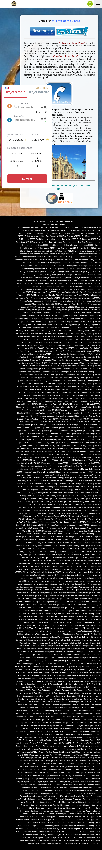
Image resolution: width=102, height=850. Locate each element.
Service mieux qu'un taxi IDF (71, 728)
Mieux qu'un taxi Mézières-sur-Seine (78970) (59, 457)
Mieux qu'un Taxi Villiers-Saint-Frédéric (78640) (60, 569)
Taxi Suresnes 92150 (71, 236)
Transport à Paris (69, 690)
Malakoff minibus (60, 787)
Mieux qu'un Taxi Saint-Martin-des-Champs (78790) (68, 525)
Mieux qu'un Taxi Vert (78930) (82, 557)
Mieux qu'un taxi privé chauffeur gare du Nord (63, 593)
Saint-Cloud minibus (82, 767)
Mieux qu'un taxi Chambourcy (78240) (52, 339)
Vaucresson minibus (56, 770)
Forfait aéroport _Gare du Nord (40, 640)
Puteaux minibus (57, 773)
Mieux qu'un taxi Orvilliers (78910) (44, 487)
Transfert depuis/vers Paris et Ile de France (63, 714)
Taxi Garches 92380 (88, 248)
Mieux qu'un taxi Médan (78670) (46, 448)
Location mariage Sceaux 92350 (31, 286)
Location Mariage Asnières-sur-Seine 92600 (39, 257)
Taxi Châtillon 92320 (88, 239)
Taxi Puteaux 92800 (54, 236)
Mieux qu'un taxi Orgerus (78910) (43, 484)
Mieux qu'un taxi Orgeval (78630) (72, 484)
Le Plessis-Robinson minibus (73, 784)
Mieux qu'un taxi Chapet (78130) (42, 342)
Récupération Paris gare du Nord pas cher (48, 675)
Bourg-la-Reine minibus (90, 781)
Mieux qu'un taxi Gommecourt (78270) (78, 392)
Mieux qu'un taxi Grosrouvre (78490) (39, 398)
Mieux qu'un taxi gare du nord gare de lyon (41, 602)
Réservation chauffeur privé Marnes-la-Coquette (80, 793)
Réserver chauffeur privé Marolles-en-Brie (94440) (79, 832)
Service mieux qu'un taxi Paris (42, 720)
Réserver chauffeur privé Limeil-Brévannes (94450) (38, 826)
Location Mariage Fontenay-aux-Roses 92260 (60, 280)
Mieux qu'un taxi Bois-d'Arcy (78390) (51, 319)
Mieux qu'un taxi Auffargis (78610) (66, 301)
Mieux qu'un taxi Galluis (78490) (73, 384)
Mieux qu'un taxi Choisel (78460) (31, 348)
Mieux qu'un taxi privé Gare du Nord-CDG (48, 622)
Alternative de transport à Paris (35, 722)
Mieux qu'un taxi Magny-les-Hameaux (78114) (46, 434)
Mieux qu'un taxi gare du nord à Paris (74, 608)
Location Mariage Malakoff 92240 (71, 275)
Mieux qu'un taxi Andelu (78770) (76, 295)
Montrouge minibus (29, 787)
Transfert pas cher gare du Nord (36, 666)
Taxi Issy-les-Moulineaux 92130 (37, 233)
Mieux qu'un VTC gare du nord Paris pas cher (43, 634)
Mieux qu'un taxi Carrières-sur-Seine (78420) (61, 336)
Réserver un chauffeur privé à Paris (62, 717)
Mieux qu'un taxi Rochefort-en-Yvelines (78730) (67, 504)
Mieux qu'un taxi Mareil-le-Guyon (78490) (45, 440)
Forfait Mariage (70, 254)
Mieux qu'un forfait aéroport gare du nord (83, 622)
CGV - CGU (44, 224)
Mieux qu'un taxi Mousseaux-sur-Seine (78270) (75, 472)
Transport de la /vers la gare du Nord (63, 664)
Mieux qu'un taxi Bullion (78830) (73, 333)
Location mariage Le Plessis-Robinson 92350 (81, 283)
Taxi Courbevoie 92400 (56, 230)
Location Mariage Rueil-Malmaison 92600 (75, 257)
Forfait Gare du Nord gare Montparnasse (52, 637)
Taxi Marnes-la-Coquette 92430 (87, 251)
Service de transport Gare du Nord (63, 649)
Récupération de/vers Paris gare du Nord (32, 672)
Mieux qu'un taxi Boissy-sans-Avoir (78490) (68, 322)
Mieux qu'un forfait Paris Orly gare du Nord (34, 625)
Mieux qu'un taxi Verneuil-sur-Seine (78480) (41, 555)
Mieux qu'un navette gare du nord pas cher (64, 628)
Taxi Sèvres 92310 (57, 245)
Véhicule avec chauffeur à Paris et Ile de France (47, 702)
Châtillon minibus (45, 787)
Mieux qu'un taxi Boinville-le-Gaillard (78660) (46, 316)
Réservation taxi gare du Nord (37, 681)
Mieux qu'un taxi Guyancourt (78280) (79, 401)
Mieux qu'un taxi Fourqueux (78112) (61, 389)
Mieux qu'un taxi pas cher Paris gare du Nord (71, 625)
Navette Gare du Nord (79, 637)
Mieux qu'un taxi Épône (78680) (87, 372)
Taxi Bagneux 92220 (27, 239)
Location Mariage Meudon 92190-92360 (56, 266)
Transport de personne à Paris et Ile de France (70, 705)
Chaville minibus (47, 767)
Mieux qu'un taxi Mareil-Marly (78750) (79, 440)
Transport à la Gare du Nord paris (74, 643)
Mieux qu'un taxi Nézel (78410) (76, 478)
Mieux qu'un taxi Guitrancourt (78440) (48, 401)
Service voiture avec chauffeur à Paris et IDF (82, 740)
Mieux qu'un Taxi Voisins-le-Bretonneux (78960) (42, 572)
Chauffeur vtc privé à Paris (40, 725)
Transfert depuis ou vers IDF (88, 734)
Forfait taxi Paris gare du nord (46, 687)
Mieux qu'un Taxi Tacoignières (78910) (70, 540)
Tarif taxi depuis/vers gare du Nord (35, 684)
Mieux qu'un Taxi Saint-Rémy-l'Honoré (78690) (51, 534)
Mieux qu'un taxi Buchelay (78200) (45, 333)
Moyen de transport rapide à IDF (30, 737)
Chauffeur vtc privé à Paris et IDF (86, 743)
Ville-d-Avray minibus (64, 767)
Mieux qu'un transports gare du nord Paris (66, 616)
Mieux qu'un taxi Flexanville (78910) (34, 375)
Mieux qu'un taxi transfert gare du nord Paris (68, 584)
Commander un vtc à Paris (33, 696)
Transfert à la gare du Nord (42, 661)
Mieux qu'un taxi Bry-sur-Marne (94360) (45, 755)
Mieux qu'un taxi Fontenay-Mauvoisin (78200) (44, 381)
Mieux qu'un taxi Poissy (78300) (63, 493)
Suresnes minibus (42, 773)
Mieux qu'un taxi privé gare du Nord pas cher (57, 578)
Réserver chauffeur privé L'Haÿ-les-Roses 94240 (80, 829)
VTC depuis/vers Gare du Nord (35, 649)
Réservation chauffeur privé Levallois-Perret (82, 814)
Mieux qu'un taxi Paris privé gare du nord (40, 581)
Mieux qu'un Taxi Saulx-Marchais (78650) (33, 537)
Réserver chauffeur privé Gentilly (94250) (35, 817)
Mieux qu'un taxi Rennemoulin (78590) (73, 501)
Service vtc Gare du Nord (40, 646)
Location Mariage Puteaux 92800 (79, 269)
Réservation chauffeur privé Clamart (74, 805)
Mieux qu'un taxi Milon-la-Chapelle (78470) (77, 460)
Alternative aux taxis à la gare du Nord (65, 652)
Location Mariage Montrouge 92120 (55, 272)
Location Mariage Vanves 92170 (79, 277)
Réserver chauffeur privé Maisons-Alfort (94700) (80, 826)
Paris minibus (50, 781)
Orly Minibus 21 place (35, 781)
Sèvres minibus (40, 770)
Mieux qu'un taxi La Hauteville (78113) (61, 407)
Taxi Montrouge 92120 (91, 236)
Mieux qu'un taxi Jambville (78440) (72, 413)
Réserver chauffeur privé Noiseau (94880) (83, 834)
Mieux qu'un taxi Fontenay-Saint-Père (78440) (40, 384)
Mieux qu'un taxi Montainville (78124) (36, 466)
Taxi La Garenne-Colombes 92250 (63, 242)
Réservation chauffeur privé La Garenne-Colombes (42, 814)
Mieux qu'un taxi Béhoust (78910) (75, 310)
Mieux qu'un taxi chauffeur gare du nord (73, 596)
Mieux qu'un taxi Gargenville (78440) (54, 404)
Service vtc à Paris (84, 690)
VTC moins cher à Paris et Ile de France (60, 708)
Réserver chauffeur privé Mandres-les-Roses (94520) (37, 829)
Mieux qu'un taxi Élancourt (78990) (47, 369)
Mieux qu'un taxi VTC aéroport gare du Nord (61, 611)
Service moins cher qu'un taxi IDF (86, 731)
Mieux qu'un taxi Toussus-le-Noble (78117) (44, 549)
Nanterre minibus (72, 770)
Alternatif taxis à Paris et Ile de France (31, 717)
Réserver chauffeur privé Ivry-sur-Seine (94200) (72, 817)
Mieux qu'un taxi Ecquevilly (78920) (71, 366)
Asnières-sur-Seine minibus (48, 778)
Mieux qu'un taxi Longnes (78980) (80, 428)
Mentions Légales (58, 224)
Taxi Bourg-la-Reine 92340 (67, 248)
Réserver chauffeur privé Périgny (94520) (36, 840)
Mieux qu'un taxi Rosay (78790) (81, 507)
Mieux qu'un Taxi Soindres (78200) (86, 534)
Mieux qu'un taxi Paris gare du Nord (79, 587)
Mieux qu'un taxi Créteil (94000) (43, 764)
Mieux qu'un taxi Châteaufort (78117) (71, 342)
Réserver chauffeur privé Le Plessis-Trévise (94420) (37, 832)
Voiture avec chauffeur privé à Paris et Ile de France (56, 711)
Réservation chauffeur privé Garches (50, 808)
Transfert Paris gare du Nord (35, 669)
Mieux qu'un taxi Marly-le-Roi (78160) (65, 443)
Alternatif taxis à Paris (91, 714)
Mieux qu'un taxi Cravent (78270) (55, 357)
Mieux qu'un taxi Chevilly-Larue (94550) (61, 761)
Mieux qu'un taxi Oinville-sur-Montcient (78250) (59, 481)
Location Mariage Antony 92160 (87, 260)
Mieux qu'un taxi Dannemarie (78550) (64, 363)
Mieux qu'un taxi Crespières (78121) (85, 357)
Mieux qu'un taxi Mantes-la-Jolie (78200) (36, 437)
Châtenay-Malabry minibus (68, 781)
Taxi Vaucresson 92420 (42, 251)
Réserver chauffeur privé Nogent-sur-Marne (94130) (43, 834)
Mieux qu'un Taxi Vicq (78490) (59, 560)
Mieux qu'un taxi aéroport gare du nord (42, 608)
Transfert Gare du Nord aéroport (67, 640)
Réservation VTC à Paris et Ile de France (83, 696)
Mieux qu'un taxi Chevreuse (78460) (60, 348)
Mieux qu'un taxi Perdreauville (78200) (56, 490)
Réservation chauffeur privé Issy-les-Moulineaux (39, 811)
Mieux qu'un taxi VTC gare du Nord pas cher (60, 599)
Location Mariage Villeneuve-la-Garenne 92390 (42, 283)
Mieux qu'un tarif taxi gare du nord (51, 613)
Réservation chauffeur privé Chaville (44, 805)
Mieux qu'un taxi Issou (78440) (44, 413)
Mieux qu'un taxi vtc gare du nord (42, 596)
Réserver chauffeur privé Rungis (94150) (82, 843)
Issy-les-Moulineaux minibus (41, 790)
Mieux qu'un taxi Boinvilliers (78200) (79, 316)
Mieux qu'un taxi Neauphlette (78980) (48, 478)
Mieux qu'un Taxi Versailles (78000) (54, 557)
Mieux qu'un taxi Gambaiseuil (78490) (47, 387)
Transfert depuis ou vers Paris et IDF (30, 746)
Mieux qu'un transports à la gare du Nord (56, 631)
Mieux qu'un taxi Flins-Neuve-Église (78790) (68, 375)
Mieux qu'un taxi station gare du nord (74, 602)
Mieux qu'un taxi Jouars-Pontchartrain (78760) (55, 416)
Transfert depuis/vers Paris (33, 714)
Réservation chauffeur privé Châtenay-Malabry (58, 802)
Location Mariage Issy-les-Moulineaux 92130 (74, 263)
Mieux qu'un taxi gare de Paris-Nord (71, 575)
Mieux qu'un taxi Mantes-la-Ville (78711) (70, 437)
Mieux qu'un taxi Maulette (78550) (41, 445)
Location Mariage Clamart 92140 (86, 266)
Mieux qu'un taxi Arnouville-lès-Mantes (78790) (81, 298)
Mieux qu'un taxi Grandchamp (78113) (63, 395)
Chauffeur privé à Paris (48, 693)
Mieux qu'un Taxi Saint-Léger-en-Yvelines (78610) (66, 522)
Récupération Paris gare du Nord (61, 669)
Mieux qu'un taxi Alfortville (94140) (80, 749)
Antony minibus (67, 778)
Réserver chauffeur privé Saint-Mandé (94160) (73, 840)
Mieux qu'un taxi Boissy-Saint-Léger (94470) (57, 752)
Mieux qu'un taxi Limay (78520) (38, 425)
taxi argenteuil (58, 269)
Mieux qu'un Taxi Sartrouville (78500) (57, 531)
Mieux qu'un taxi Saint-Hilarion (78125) (41, 519)
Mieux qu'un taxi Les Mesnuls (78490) (71, 454)
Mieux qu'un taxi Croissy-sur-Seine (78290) (33, 360)
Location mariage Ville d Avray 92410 (70, 289)
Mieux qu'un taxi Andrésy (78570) (47, 298)
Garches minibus (87, 770)
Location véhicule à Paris (69, 693)
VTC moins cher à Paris (55, 696)
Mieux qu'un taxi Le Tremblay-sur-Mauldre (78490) (52, 552)
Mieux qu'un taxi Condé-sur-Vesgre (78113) (33, 354)
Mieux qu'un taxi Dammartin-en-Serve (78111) (70, 360)
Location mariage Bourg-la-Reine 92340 (62, 286)
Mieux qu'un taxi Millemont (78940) (44, 460)
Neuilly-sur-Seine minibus (76, 776)
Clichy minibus (30, 778)
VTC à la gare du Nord (40, 652)
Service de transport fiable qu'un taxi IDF (37, 734)
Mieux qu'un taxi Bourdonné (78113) (61, 328)
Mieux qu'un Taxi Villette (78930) (73, 566)
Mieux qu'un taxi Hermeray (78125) (44, 410)
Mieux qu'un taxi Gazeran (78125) (48, 392)
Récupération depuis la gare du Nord (32, 664)
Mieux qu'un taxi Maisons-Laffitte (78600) (83, 434)
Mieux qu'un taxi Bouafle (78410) (32, 328)
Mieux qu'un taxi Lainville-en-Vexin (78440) (54, 422)
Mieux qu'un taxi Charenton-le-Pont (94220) (68, 758)
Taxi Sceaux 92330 (47, 248)
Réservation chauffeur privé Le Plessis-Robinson (80, 811)
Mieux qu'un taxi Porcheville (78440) (41, 496)
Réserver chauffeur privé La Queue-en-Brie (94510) (71, 820)
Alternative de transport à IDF (59, 731)
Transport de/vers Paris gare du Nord (66, 672)
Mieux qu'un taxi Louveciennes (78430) (60, 431)
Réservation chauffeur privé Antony (45, 793)
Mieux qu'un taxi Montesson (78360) (51, 469)
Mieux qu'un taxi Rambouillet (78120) (41, 501)
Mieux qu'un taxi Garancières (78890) (79, 387)
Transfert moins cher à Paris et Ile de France (36, 699)
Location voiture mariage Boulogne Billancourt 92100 (41, 254)
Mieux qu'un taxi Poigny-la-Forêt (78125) (32, 493)
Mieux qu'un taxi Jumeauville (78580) (74, 419)
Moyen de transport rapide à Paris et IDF (63, 746)
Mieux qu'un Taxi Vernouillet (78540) (74, 555)
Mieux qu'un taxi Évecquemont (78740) (78, 369)
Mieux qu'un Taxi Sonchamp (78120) (38, 540)
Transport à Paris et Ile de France (68, 699)
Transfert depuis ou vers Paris (64, 725)
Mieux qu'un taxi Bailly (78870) (44, 304)
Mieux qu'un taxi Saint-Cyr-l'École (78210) (51, 513)
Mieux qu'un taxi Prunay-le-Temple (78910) (61, 499)
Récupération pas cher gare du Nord (65, 666)
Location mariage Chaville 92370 (40, 289)
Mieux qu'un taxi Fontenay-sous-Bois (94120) (76, 764)
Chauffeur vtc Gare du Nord (63, 646)
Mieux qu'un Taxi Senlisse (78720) (64, 537)
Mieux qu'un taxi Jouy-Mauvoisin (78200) (41, 419)
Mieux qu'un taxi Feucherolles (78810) (57, 372)
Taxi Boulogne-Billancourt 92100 (30, 227)
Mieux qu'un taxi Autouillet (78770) (72, 304)
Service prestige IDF (38, 731)
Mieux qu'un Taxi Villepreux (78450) (43, 566)
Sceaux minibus (60, 790)
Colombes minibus (73, 773)
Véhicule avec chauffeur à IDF (57, 737)
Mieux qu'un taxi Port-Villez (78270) (71, 496)
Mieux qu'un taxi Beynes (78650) (56, 313)
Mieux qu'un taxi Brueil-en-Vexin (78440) (73, 331)
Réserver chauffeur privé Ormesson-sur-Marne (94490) (77, 837)
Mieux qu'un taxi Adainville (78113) (72, 292)
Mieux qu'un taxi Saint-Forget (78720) (84, 513)
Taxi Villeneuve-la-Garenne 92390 (79, 245)
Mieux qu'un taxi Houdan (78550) (72, 410)
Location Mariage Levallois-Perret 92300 (38, 263)
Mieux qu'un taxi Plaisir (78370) (86, 490)
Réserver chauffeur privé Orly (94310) (38, 837)
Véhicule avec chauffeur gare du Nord (40, 658)
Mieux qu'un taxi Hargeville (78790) (30, 407)
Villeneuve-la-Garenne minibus (80, 790)
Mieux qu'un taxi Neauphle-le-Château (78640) (58, 475)
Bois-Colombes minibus (37, 776)
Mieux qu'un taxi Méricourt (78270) (45, 451)
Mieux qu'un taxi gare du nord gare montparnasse (52, 605)
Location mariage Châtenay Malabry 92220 (39, 275)
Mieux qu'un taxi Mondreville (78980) (85, 463)
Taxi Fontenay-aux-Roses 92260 (35, 245)
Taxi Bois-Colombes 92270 (89, 242)
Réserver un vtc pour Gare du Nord (46, 643)
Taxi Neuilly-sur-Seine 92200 (78, 230)
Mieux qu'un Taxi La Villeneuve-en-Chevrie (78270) (53, 563)
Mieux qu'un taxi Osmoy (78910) (73, 487)
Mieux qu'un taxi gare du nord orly (80, 613)
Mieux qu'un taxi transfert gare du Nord (78, 572)
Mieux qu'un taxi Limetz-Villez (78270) (67, 425)
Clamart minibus (93, 784)
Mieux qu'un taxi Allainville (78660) (48, 295)
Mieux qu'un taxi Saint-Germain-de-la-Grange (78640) (45, 516)
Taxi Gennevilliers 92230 (34, 236)
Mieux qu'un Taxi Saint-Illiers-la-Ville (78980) (76, 519)
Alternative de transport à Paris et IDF (56, 743)
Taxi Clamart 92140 (75, 233)
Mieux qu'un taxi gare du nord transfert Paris (76, 581)
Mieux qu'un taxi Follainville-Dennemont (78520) (59, 378)
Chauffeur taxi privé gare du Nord (70, 658)
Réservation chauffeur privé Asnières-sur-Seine (39, 796)
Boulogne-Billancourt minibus (80, 787)
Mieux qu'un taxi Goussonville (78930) (70, 398)
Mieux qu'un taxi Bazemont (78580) (46, 310)
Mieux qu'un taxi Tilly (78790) (74, 549)
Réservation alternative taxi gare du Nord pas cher (79, 687)
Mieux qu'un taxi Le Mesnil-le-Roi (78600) (77, 451)
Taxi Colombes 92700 (71, 227)
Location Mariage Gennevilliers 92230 (36, 269)
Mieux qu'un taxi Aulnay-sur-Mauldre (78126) (56, 307)
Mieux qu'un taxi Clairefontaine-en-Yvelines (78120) (48, 351)
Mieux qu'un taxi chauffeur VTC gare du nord (68, 590)
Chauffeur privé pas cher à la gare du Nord (42, 655)
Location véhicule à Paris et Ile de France (33, 705)
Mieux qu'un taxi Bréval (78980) (42, 331)
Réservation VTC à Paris (26, 690)
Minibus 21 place (81, 778)
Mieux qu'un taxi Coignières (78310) (85, 351)
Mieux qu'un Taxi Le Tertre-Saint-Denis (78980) (67, 543)
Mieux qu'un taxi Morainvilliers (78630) (39, 472)
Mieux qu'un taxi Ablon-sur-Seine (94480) (48, 749)
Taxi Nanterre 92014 (53, 227)
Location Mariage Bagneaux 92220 (85, 272)
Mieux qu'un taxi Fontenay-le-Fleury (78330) (82, 381)
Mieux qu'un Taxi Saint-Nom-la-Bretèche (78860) (66, 528)
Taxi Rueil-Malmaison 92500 (33, 230)
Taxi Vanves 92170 (39, 242)
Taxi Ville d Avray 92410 (63, 251)
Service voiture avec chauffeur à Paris (71, 720)
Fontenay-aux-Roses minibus (48, 784)
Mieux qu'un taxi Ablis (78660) (44, 292)
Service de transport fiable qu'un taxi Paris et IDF (42, 740)
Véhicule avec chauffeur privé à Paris (43, 728)
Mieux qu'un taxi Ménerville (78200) (74, 448)
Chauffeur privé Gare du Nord (75, 634)
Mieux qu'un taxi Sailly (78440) (59, 510)
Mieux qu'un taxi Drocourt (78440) (42, 366)
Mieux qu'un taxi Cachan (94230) (76, 755)
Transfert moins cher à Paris (49, 690)
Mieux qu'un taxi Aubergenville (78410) (35, 301)
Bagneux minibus (28, 784)
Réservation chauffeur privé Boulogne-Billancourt (61, 799)
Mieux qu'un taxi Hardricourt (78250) (85, 404)
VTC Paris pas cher (86, 708)
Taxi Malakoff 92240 (70, 239)
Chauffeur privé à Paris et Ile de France (84, 702)
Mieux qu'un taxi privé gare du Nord (49, 587)
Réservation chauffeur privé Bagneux (74, 796)
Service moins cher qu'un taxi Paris (64, 722)
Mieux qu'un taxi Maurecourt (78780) (71, 445)
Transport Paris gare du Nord (88, 669)
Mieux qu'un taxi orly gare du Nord (52, 619)
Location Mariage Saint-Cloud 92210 (50, 277)
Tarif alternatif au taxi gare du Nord (32, 678)
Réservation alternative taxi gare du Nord (83, 675)
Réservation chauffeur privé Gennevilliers (83, 808)
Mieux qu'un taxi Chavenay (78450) (85, 345)
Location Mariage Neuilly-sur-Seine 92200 (56, 260)
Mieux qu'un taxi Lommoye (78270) (51, 428)
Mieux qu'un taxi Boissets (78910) (80, 319)
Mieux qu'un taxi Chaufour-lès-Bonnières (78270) (50, 345)
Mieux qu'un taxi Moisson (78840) (54, 463)
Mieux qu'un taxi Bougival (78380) (86, 325)
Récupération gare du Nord (65, 661)
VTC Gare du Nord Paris (70, 655)
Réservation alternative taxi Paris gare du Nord (69, 684)
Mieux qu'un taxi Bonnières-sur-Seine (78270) (52, 325)
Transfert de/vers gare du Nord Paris (61, 678)
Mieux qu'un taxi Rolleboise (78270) (52, 507)
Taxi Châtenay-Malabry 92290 (48, 239)
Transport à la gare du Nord (88, 661)
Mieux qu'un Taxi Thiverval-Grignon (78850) (61, 546)
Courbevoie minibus (56, 776)
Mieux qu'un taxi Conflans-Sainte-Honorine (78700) (73, 354)
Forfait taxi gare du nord (60, 681)
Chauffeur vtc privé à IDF (65, 734)
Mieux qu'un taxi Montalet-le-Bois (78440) (69, 466)
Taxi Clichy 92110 (58, 233)
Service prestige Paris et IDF (28, 743)
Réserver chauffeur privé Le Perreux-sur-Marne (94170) (77, 823)
